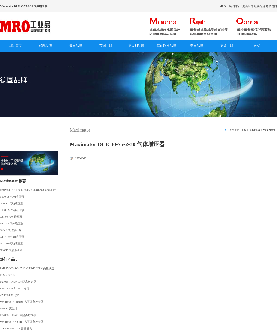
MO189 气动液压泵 (11, 243)
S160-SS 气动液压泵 (12, 210)
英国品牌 (105, 45)
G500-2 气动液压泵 (11, 203)
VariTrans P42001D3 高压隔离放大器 (21, 321)
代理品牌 (45, 45)
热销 (257, 45)
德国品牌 (75, 45)
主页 (244, 130)
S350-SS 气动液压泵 (12, 196)
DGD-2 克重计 (8, 308)
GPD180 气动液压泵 (12, 236)
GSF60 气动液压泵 (11, 216)
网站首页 (15, 45)
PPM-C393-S (7, 275)
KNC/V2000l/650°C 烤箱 (14, 288)
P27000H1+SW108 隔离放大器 (18, 315)
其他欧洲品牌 (166, 45)
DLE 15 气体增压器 (11, 223)
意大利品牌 (136, 45)
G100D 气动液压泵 (11, 250)
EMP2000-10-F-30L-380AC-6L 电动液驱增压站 (28, 190)
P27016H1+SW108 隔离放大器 (18, 281)
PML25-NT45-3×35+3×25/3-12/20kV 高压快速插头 (30, 268)
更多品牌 (226, 45)
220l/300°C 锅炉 (9, 295)
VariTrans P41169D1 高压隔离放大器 (21, 301)
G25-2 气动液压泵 (11, 230)
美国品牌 (196, 45)
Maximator (269, 130)
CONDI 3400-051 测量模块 (16, 328)
